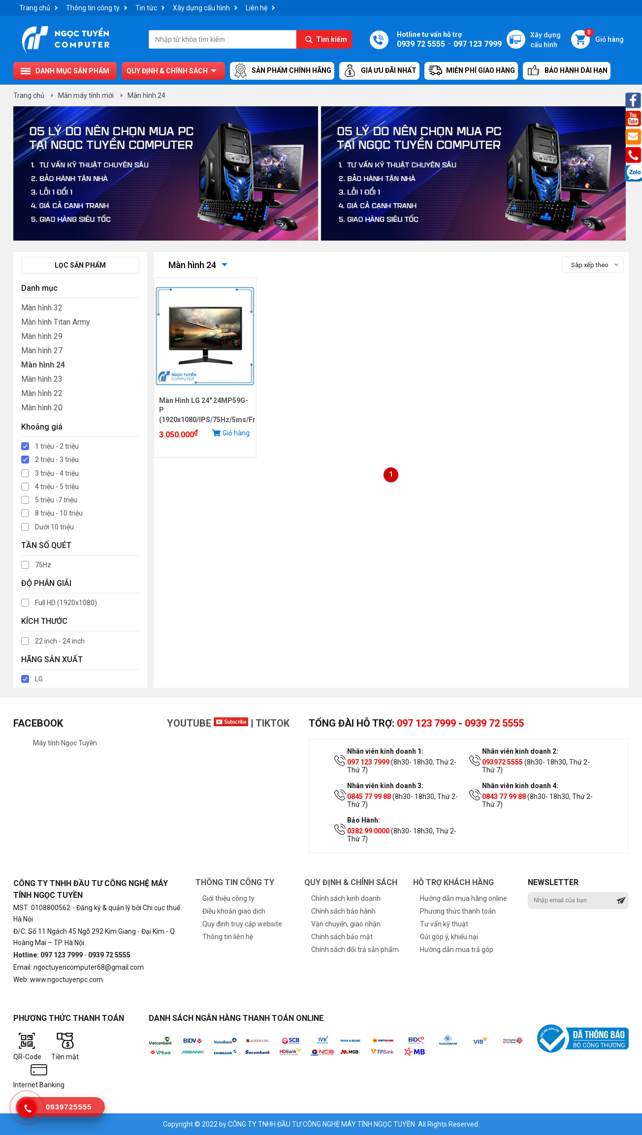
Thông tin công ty (93, 8)
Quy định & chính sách (167, 71)
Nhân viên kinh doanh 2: (520, 751)
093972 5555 (502, 762)
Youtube (207, 723)
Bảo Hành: (363, 820)
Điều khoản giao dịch (233, 911)
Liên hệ (256, 8)
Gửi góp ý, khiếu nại (449, 937)
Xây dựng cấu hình (201, 8)
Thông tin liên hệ (227, 937)
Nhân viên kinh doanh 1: (385, 751)
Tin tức (146, 8)
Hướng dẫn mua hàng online (463, 898)
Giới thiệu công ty (228, 898)
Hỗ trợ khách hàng (453, 882)
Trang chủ (34, 8)
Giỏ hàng (604, 36)
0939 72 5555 (494, 723)
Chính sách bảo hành (343, 911)
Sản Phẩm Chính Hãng (282, 71)
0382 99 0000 (368, 831)
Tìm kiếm (331, 39)
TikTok (272, 723)
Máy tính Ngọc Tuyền (65, 743)
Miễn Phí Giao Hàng (471, 71)
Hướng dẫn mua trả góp (456, 949)
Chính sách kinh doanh (346, 898)
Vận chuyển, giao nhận (346, 924)
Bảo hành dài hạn (567, 71)
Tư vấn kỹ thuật (444, 924)
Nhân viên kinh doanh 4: (520, 786)
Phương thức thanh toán (458, 911)
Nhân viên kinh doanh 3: (385, 786)
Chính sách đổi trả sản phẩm (355, 949)
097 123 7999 (426, 723)
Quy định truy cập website (242, 924)
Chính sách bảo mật (342, 937)
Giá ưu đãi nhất (379, 71)
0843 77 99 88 (504, 796)
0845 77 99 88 (369, 796)
